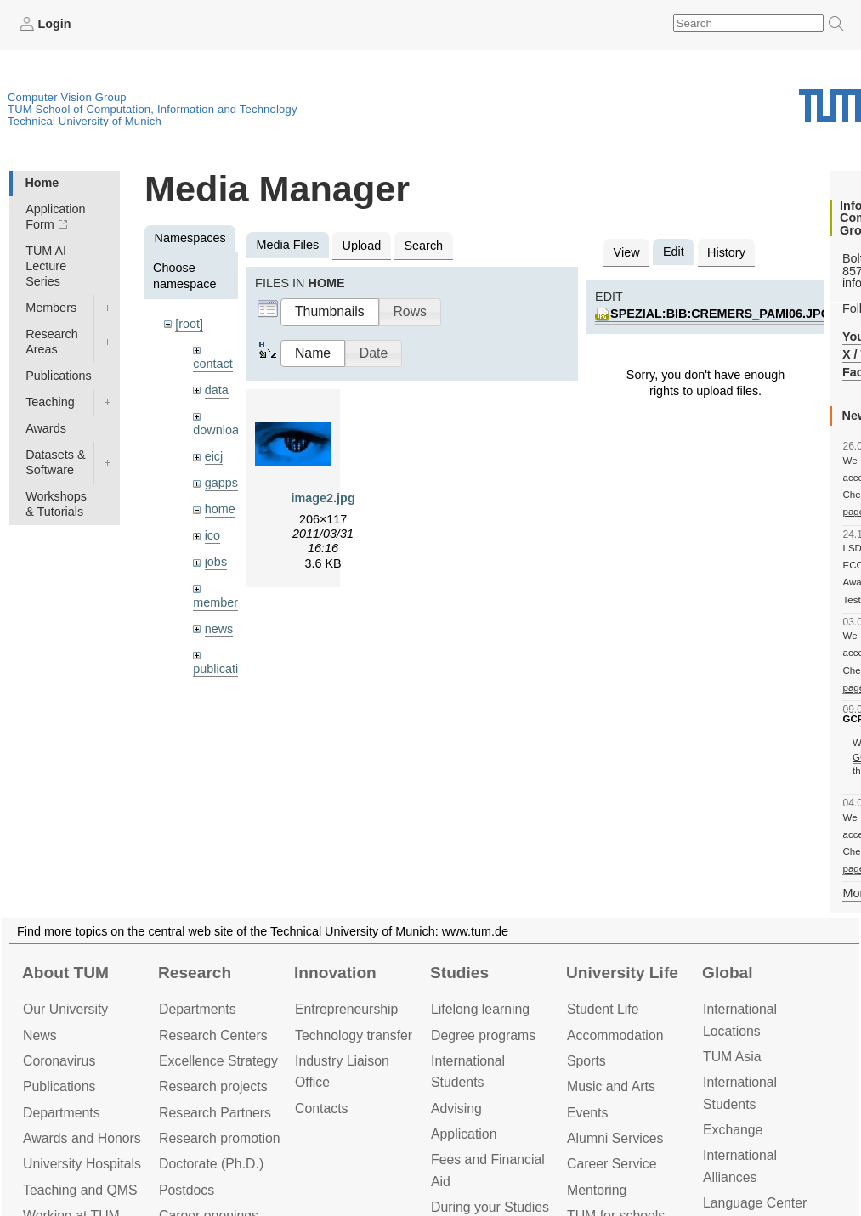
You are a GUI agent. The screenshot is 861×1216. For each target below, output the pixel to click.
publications (225, 669)
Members (50, 307)
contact (212, 363)
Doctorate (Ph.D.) (211, 1164)
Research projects (213, 1086)
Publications (58, 375)
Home (42, 182)
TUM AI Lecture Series (45, 266)
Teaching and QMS (80, 1190)
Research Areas (51, 341)
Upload (362, 245)
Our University (65, 1009)
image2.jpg (323, 498)
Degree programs (483, 1035)
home (220, 509)
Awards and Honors (82, 1138)
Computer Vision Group (67, 97)
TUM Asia (732, 1056)
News (40, 1035)
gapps (221, 482)
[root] (189, 324)
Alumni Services (615, 1138)
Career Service (612, 1164)
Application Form (55, 216)
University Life (622, 972)
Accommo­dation (615, 1035)
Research (194, 972)
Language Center (755, 1203)
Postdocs (186, 1190)
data (217, 390)
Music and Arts (611, 1086)
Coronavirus (59, 1061)
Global (727, 972)
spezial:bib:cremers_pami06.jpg (720, 313)
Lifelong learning (480, 1009)
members (218, 602)
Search (423, 245)
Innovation (335, 972)
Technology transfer (353, 1035)
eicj (214, 456)
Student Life (602, 1009)
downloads (222, 430)
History (726, 252)
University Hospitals (82, 1164)
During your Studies (490, 1207)
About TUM (65, 972)
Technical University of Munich (84, 121)
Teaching (50, 402)
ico (212, 535)
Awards (45, 428)
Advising (456, 1108)
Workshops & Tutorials (56, 503)
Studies (459, 972)
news (219, 629)
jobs (216, 561)
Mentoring (596, 1190)
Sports (586, 1061)
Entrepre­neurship (346, 1009)
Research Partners (215, 1113)
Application (463, 1134)
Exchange (732, 1130)
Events (587, 1113)
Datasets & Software (55, 462)
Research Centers (213, 1035)
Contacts (321, 1108)
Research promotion (219, 1138)
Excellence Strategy (218, 1061)
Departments (61, 1113)
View (627, 252)
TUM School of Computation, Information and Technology (152, 109)
